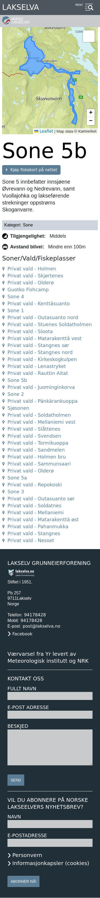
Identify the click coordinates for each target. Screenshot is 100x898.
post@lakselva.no (41, 626)
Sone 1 (15, 310)
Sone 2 (15, 394)
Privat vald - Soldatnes (34, 505)
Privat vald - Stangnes (33, 533)
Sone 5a (17, 477)
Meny (79, 4)
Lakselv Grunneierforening (49, 563)
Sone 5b (17, 380)
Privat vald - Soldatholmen (39, 415)
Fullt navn (21, 688)
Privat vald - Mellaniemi (35, 512)
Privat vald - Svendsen (34, 436)
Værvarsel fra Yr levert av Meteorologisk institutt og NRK (48, 657)
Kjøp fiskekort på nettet (33, 169)
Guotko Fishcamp (28, 289)
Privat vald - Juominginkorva (41, 387)
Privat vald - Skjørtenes (35, 275)
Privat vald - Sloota (30, 331)
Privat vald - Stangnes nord (40, 352)
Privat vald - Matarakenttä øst (43, 519)
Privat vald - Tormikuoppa (37, 443)
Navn (14, 816)
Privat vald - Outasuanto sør (41, 498)
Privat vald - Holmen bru (36, 457)
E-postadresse (27, 835)
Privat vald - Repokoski (34, 484)
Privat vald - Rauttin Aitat (37, 373)
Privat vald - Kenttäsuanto (38, 303)
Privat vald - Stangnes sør (38, 345)
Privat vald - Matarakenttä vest (44, 338)
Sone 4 (15, 296)
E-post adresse (28, 707)
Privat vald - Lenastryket (36, 366)
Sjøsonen (18, 408)
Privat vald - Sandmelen (36, 450)
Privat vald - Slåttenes (33, 429)
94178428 (35, 614)
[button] (89, 36)
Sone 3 (15, 491)
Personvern (27, 855)
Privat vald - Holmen (31, 268)
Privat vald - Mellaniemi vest (41, 422)
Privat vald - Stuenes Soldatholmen (49, 324)
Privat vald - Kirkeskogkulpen (42, 359)
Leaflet (43, 131)
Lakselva (20, 7)
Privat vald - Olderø (30, 282)
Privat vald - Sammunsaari (39, 464)
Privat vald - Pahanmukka (38, 526)
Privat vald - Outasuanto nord (42, 317)
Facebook (22, 633)
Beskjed (17, 726)
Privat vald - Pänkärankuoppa (42, 401)
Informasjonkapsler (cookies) (50, 863)
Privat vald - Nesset (30, 540)
